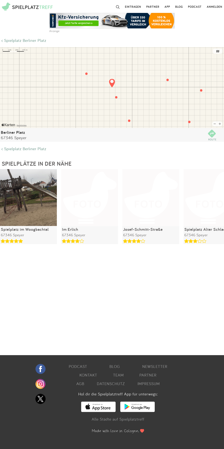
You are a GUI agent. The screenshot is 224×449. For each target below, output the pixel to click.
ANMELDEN (214, 7)
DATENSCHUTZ (111, 383)
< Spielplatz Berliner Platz (23, 40)
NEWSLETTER (154, 366)
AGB (80, 383)
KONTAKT (88, 375)
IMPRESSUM (149, 383)
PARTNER (152, 7)
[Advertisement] (103, 298)
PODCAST (195, 7)
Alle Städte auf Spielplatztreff (118, 419)
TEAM (118, 375)
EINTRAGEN (133, 7)
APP (167, 7)
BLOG (179, 7)
